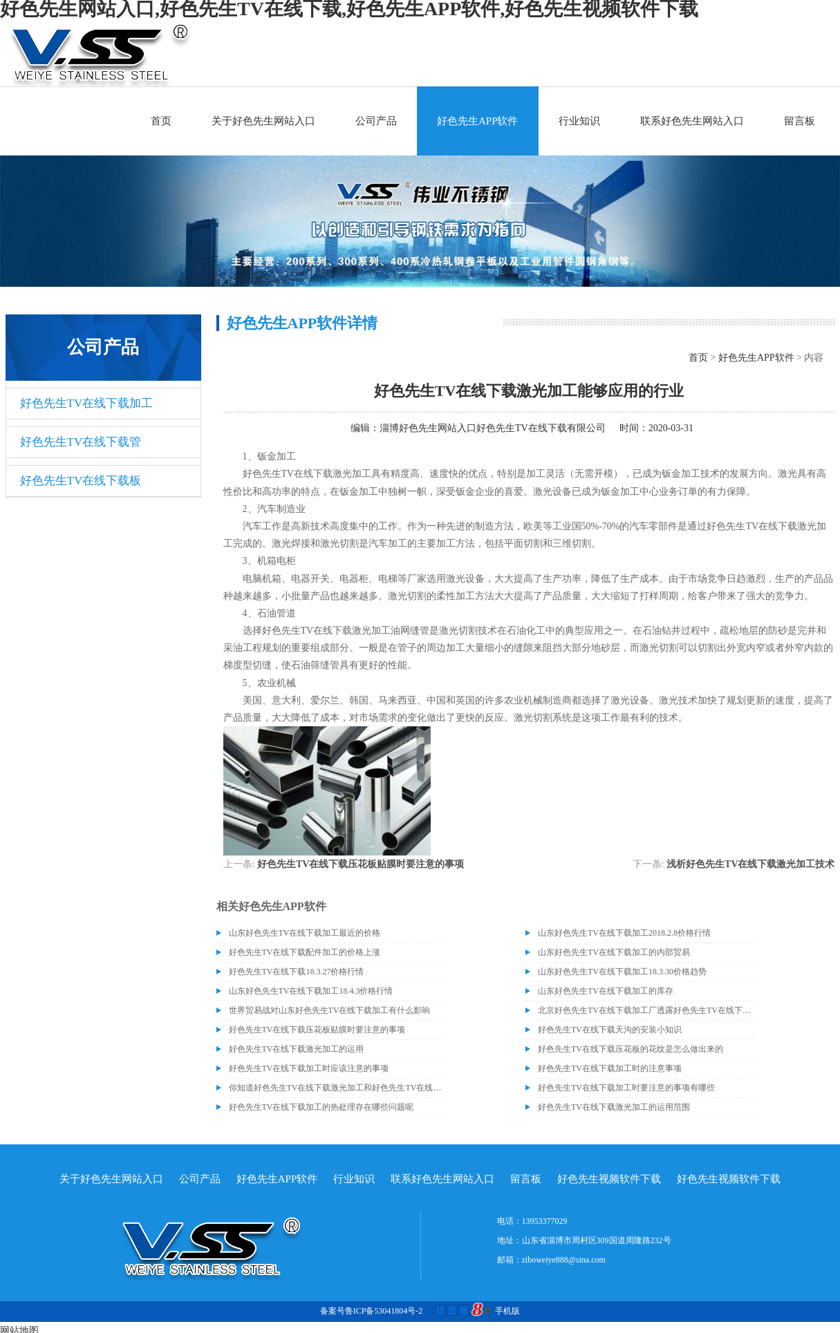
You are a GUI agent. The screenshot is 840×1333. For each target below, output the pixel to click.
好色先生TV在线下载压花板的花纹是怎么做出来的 (630, 1049)
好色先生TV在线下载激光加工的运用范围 (614, 1107)
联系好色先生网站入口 (692, 120)
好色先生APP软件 (478, 120)
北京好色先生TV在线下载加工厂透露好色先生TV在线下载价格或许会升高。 (646, 1010)
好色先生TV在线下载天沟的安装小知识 (610, 1029)
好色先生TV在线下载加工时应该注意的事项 (309, 1068)
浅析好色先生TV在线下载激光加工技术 (750, 864)
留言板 (799, 120)
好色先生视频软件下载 (609, 1178)
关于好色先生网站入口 (263, 120)
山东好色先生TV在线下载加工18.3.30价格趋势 (622, 971)
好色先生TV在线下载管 (81, 441)
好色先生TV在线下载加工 (86, 403)
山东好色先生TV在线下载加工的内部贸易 (614, 952)
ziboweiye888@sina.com (564, 1260)
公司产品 (376, 120)
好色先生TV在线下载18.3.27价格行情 (296, 971)
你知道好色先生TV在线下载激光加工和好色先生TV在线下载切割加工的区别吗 (337, 1088)
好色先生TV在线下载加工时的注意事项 (610, 1068)
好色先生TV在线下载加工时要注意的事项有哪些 (626, 1088)
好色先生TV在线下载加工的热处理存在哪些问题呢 (321, 1107)
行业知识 (579, 120)
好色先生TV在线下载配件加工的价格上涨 (305, 952)
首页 (161, 120)
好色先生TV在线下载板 (81, 480)
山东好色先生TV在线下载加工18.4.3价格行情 (311, 991)
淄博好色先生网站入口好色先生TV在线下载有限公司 (493, 428)
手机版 (507, 1311)
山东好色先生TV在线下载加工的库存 (605, 991)
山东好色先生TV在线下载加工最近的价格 (305, 933)
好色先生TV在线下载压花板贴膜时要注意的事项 (360, 864)
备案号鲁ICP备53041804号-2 (371, 1311)
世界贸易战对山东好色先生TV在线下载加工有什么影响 (330, 1010)
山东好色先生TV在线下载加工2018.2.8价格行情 (624, 933)
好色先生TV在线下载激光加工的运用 (296, 1049)
